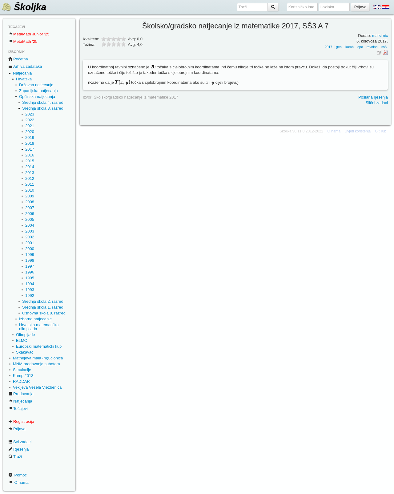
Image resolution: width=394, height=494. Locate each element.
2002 (29, 237)
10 (123, 44)
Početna (18, 59)
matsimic (380, 35)
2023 (29, 114)
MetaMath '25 (22, 41)
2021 (29, 126)
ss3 (384, 47)
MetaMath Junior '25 (28, 34)
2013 (29, 172)
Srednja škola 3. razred (42, 108)
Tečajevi (18, 408)
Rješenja (18, 449)
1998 (29, 260)
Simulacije (22, 369)
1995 (29, 278)
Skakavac (24, 352)
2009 (29, 196)
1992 (29, 295)
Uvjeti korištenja (358, 131)
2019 (29, 137)
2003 (29, 231)
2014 (29, 166)
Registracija (21, 421)
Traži (15, 456)
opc (360, 47)
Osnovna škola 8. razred (44, 313)
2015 (29, 161)
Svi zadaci (19, 441)
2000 (29, 248)
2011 (29, 184)
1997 (29, 266)
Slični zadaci (377, 102)
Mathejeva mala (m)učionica (38, 358)
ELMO (21, 340)
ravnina (372, 47)
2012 (29, 178)
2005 (29, 219)
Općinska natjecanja (37, 96)
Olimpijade (25, 334)
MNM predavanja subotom (36, 364)
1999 (29, 254)
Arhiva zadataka (25, 66)
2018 (29, 143)
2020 (29, 131)
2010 (29, 190)
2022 (29, 120)
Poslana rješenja (373, 97)
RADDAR (21, 381)
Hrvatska (24, 79)
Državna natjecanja (36, 85)
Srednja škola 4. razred (42, 102)
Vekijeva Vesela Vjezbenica (37, 387)
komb (349, 47)
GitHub (380, 131)
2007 (29, 207)
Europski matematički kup (39, 346)
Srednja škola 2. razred (42, 301)
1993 (29, 289)
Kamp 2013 (23, 375)
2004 (29, 225)
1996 (29, 272)
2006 (29, 213)
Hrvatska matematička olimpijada (39, 326)
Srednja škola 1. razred (42, 307)
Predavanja (21, 393)
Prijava (17, 429)
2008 (29, 202)
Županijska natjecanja (38, 90)
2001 (29, 243)
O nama (18, 482)
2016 (29, 155)
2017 (29, 149)
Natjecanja (22, 73)
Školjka (24, 7)
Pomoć (17, 475)
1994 (29, 283)
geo (339, 47)
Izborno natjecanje (35, 319)
